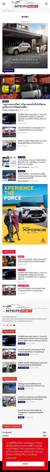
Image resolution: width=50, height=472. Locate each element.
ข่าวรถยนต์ (6, 122)
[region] (25, 214)
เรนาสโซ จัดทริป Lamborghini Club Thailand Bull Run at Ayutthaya (31, 129)
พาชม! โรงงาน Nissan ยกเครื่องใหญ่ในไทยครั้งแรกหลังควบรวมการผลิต (32, 398)
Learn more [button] (11, 458)
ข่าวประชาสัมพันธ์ (8, 136)
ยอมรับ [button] (25, 464)
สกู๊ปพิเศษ (5, 101)
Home (4, 10)
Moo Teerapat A (23, 167)
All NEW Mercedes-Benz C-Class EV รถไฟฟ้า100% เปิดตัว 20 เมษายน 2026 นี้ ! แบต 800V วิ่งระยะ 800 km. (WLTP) (32, 117)
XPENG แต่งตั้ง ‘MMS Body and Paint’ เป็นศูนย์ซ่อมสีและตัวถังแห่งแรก (32, 142)
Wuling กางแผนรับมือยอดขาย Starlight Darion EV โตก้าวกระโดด (31, 384)
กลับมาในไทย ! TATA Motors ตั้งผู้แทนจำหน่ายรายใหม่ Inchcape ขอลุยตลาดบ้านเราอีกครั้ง (32, 176)
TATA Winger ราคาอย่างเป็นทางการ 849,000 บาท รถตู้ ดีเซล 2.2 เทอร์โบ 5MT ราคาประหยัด (32, 162)
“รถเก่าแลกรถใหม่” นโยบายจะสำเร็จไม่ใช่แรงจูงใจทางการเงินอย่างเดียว (24, 105)
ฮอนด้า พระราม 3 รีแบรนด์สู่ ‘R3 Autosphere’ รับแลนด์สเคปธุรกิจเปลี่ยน (30, 412)
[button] (25, 214)
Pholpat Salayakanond (10, 110)
